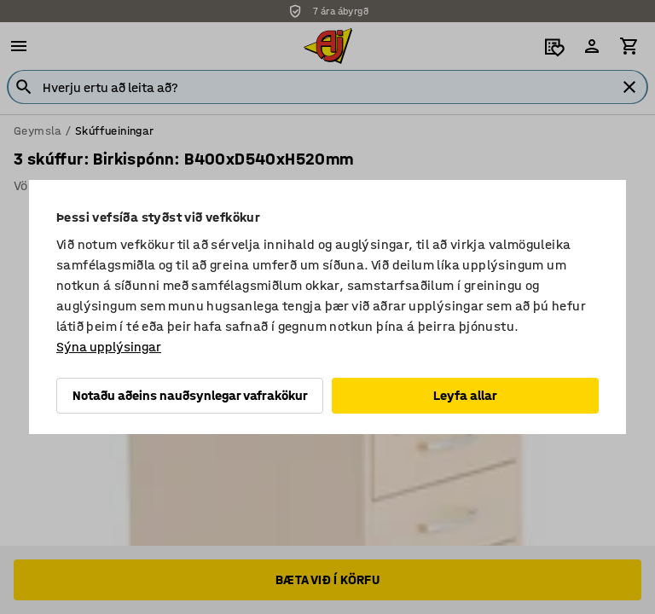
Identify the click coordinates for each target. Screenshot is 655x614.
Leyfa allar (465, 395)
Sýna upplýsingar (108, 347)
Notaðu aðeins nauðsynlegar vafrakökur (190, 395)
